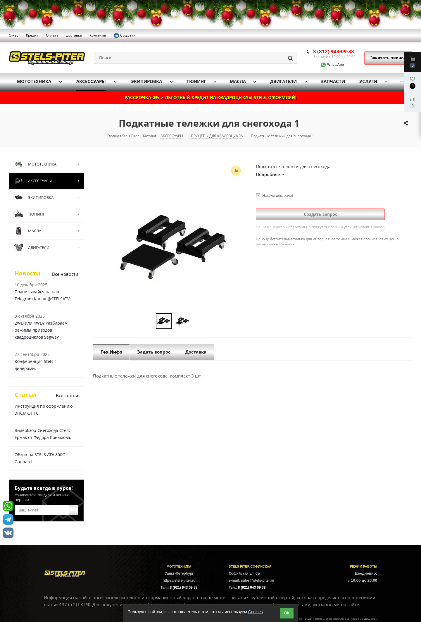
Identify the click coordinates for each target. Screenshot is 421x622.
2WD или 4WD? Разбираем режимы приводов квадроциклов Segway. (41, 330)
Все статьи (67, 395)
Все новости (65, 274)
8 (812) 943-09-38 (333, 51)
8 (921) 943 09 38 (184, 587)
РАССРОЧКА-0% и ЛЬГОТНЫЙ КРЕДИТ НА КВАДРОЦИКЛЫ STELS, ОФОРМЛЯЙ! (210, 97)
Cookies (255, 611)
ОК (286, 613)
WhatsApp (328, 64)
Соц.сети (124, 36)
